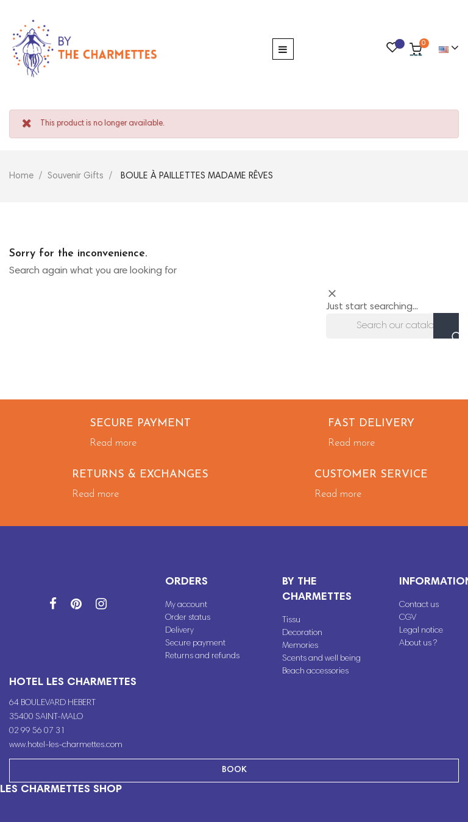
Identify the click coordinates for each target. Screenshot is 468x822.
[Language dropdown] (443, 48)
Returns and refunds (202, 656)
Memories (300, 646)
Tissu (291, 620)
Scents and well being (321, 659)
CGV (407, 618)
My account (186, 605)
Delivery (179, 631)
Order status (187, 618)
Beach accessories (315, 671)
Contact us (419, 605)
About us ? (418, 643)
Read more (113, 443)
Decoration (302, 633)
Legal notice (421, 631)
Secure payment (195, 643)
